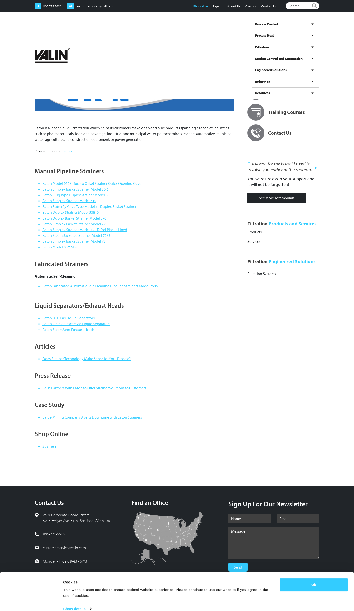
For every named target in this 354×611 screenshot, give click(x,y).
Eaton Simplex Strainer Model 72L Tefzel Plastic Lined (84, 229)
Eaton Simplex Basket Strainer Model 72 (74, 223)
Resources (310, 29)
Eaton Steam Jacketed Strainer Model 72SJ (76, 235)
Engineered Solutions (265, 29)
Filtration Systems (261, 273)
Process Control (145, 29)
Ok (313, 578)
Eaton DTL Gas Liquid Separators (68, 318)
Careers (250, 6)
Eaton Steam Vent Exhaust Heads (68, 329)
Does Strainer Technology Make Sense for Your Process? (86, 358)
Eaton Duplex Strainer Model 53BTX (70, 212)
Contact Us (269, 6)
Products (254, 231)
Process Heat (170, 29)
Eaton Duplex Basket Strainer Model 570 (74, 218)
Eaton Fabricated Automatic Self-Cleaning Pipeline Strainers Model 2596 (100, 285)
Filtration (189, 29)
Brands (67, 46)
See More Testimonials (276, 197)
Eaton (67, 151)
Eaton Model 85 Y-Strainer (63, 247)
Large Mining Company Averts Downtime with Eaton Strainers (92, 417)
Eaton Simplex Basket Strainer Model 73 (74, 241)
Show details (74, 601)
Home (38, 46)
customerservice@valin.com (64, 547)
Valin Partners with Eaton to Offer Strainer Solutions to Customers (94, 387)
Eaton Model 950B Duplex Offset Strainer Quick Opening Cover (92, 183)
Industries (292, 29)
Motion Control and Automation (223, 29)
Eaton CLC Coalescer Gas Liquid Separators (76, 323)
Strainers (49, 446)
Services (253, 241)
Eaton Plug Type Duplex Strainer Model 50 (75, 194)
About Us (233, 6)
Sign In (217, 6)
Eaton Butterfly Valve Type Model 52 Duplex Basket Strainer (89, 206)
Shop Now (200, 6)
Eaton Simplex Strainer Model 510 (69, 200)
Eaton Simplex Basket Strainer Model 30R (75, 189)
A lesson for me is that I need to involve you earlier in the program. (280, 166)
